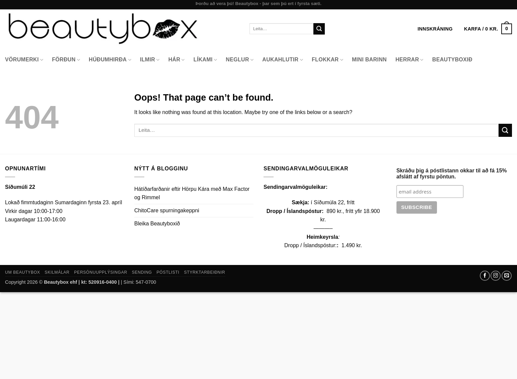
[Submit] (319, 29)
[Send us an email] (507, 276)
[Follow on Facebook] (485, 276)
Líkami (205, 60)
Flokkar (327, 60)
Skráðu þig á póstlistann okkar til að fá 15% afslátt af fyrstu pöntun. (451, 173)
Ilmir (150, 60)
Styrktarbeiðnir (204, 272)
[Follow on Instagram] (496, 276)
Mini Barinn (369, 59)
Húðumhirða (110, 60)
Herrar (409, 60)
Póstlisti (168, 272)
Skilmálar (57, 272)
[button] (488, 29)
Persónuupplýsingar (100, 272)
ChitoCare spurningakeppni (166, 210)
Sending (142, 272)
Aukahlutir (282, 60)
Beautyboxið (452, 59)
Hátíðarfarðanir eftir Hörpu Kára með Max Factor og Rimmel (191, 193)
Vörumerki (24, 60)
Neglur (239, 60)
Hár (176, 60)
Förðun (66, 60)
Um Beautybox (22, 272)
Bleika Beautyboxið (157, 223)
